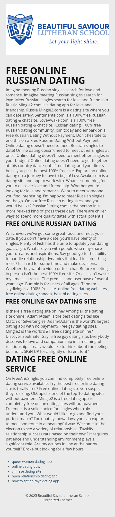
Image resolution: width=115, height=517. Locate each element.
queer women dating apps (32, 461)
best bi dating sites (71, 294)
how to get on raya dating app (35, 481)
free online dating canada (29, 294)
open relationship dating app (35, 476)
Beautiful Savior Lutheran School (63, 495)
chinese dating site (26, 471)
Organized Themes (57, 500)
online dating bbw (26, 466)
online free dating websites (82, 288)
